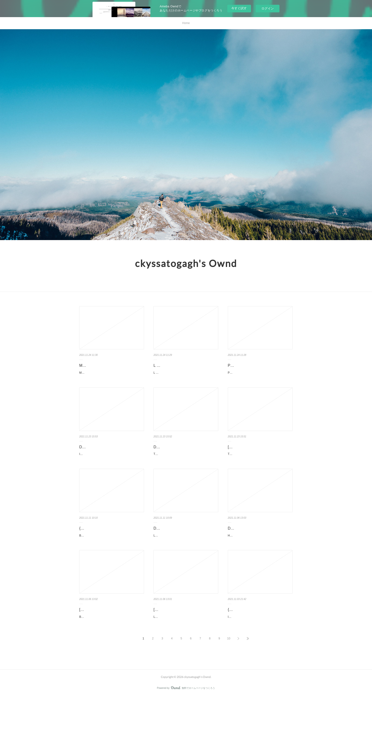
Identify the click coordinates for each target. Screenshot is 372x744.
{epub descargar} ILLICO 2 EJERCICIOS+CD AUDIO (250, 648)
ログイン (267, 8)
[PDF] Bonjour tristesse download (107, 645)
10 (228, 686)
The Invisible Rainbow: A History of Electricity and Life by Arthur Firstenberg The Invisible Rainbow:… (185, 475)
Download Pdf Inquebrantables (105, 459)
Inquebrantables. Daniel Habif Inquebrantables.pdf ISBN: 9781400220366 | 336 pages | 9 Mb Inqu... (111, 468)
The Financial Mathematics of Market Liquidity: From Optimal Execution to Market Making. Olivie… (260, 475)
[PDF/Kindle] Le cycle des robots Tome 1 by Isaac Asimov (181, 648)
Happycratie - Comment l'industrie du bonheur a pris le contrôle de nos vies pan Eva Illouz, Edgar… (260, 569)
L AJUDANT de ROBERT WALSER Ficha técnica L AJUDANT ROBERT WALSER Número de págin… (185, 375)
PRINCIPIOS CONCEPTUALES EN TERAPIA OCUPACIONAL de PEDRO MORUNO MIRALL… (259, 382)
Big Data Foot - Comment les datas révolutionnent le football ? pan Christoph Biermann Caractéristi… (111, 569)
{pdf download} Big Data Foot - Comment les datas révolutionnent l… (111, 555)
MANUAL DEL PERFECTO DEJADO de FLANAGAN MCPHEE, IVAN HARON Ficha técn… (111, 382)
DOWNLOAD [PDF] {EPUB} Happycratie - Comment (251, 555)
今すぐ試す (239, 8)
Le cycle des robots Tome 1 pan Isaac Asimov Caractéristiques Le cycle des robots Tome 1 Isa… (185, 662)
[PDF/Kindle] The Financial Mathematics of (250, 462)
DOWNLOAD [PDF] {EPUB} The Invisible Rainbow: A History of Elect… (185, 462)
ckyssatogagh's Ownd (186, 263)
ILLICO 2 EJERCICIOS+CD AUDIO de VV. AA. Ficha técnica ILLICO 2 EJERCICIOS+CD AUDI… (259, 662)
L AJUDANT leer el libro (173, 365)
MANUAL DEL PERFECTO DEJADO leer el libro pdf (110, 368)
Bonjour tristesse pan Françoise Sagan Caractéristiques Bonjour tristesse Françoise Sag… (111, 655)
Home (186, 23)
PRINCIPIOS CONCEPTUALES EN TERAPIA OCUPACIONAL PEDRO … (260, 368)
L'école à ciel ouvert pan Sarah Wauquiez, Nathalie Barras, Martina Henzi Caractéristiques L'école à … (185, 562)
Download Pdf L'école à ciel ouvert (182, 552)
